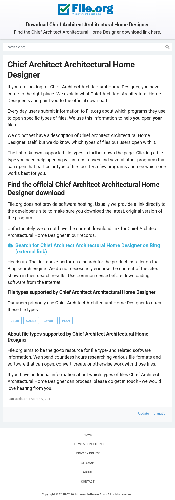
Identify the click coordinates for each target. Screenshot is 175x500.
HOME (87, 435)
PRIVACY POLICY (88, 453)
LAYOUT (49, 321)
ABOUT (88, 472)
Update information (152, 413)
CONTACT (87, 481)
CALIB (15, 321)
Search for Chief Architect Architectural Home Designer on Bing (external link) (87, 248)
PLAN (66, 321)
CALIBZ (31, 321)
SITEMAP (87, 463)
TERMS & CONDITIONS (88, 444)
